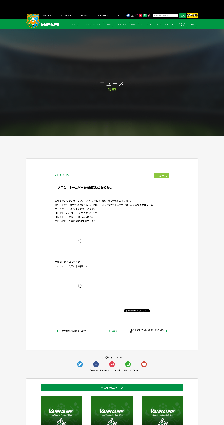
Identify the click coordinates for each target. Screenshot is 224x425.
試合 (73, 24)
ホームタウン (83, 15)
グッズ (118, 15)
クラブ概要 (65, 15)
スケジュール (121, 24)
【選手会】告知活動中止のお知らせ (147, 331)
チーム (133, 24)
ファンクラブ (168, 24)
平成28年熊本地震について (73, 331)
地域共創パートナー (181, 24)
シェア (77, 310)
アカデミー (154, 24)
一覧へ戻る (112, 331)
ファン (142, 24)
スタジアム (84, 24)
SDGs (192, 24)
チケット (96, 24)
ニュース (108, 24)
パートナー (102, 15)
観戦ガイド (47, 15)
